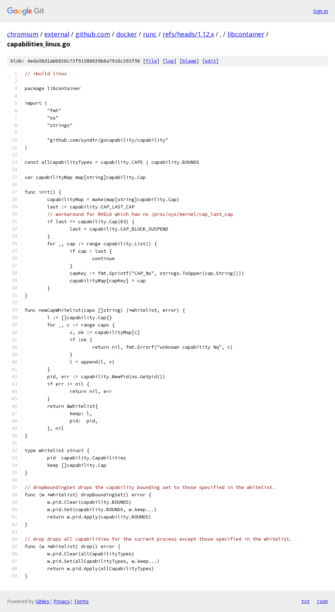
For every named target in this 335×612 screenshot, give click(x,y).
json (322, 601)
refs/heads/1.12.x (188, 34)
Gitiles (42, 601)
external (56, 34)
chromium (22, 34)
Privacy (61, 601)
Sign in (320, 11)
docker (126, 34)
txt (305, 601)
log (169, 61)
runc (150, 34)
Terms (81, 601)
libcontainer (245, 34)
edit (210, 61)
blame (189, 61)
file (151, 61)
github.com (92, 34)
